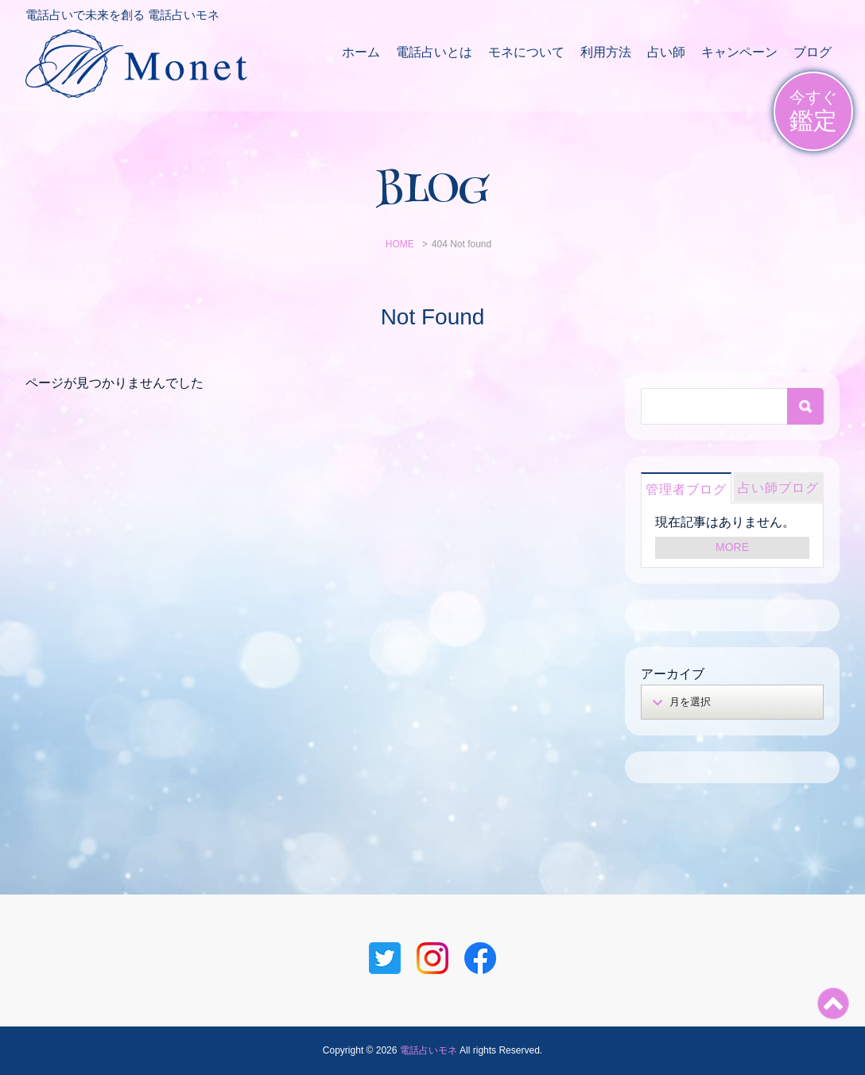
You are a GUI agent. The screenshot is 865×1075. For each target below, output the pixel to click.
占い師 (666, 52)
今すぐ (813, 111)
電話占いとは (434, 52)
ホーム (361, 52)
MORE (732, 547)
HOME (400, 244)
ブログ (812, 52)
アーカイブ (672, 674)
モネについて (526, 52)
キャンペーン (739, 52)
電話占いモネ (428, 1050)
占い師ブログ (778, 488)
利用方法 (605, 52)
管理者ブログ (686, 489)
